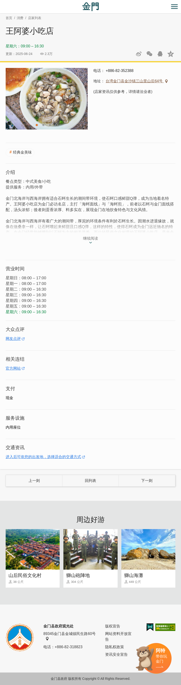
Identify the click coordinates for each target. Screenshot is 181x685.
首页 (9, 18)
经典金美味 (22, 152)
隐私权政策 (114, 647)
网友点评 (13, 339)
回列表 (90, 481)
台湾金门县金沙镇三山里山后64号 (135, 81)
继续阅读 (90, 238)
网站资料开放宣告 (118, 636)
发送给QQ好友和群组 (160, 53)
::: (1, 3)
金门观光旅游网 (90, 6)
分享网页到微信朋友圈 (149, 53)
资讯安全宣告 (116, 654)
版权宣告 (112, 626)
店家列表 (34, 18)
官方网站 (13, 368)
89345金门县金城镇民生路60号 (69, 636)
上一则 (34, 481)
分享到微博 (139, 53)
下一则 (146, 481)
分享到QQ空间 (170, 53)
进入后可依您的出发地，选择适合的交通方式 (43, 457)
